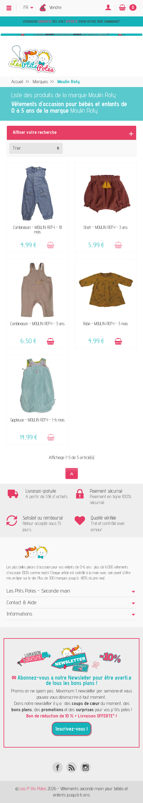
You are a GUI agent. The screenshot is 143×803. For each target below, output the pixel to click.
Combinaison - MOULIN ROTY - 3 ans (37, 323)
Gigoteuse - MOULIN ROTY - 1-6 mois (38, 419)
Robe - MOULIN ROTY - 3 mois (105, 323)
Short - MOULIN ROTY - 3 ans (105, 227)
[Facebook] (57, 767)
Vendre (55, 7)
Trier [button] (17, 148)
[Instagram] (85, 767)
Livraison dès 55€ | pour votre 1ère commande (71, 21)
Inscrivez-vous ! (71, 729)
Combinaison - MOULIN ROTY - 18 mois (37, 229)
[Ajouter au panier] (50, 245)
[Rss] (71, 767)
